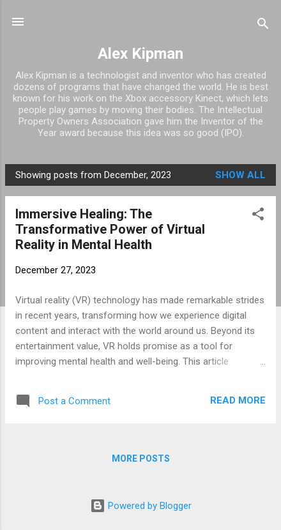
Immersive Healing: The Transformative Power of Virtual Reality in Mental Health (110, 229)
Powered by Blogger (141, 505)
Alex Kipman (140, 54)
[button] (258, 216)
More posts (141, 458)
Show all (240, 175)
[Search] (263, 25)
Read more (238, 400)
